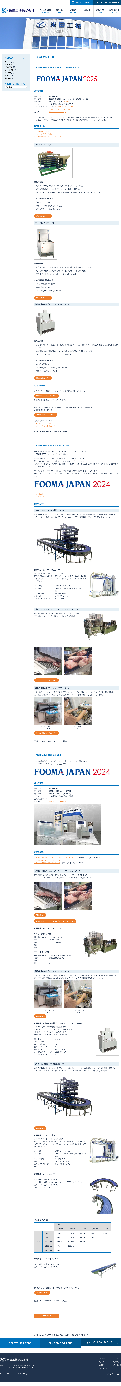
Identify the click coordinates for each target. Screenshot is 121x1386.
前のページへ (47, 1319)
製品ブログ (100, 11)
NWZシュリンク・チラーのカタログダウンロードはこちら (57, 924)
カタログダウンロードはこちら (47, 682)
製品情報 (8, 78)
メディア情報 (10, 70)
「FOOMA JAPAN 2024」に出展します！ (58, 757)
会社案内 (73, 11)
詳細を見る (40, 917)
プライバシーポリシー (114, 1378)
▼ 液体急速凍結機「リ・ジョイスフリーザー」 (51, 137)
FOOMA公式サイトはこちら (46, 416)
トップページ (103, 1362)
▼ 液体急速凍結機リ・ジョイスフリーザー (49, 862)
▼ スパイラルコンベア (42, 131)
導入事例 (8, 73)
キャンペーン (10, 64)
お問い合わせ (114, 11)
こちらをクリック (42, 1296)
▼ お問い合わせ (40, 498)
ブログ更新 (9, 67)
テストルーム (103, 1372)
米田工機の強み (45, 11)
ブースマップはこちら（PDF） (66, 107)
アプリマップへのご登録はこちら (61, 109)
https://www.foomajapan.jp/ (58, 112)
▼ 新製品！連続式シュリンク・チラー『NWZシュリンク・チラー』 (59, 860)
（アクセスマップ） (69, 101)
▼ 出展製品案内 (40, 495)
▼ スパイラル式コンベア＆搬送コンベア (49, 865)
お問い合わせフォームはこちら (47, 397)
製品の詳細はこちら (43, 216)
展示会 (7, 75)
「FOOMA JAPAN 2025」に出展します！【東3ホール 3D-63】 (71, 67)
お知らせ (86, 11)
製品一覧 (59, 11)
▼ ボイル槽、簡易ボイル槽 (44, 134)
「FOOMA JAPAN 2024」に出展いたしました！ (62, 446)
